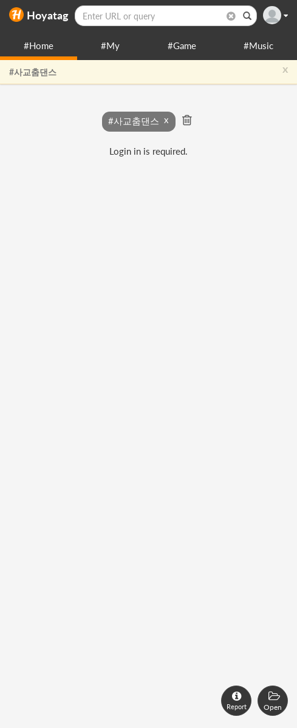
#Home (38, 45)
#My (110, 45)
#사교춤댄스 (32, 72)
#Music (258, 45)
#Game (182, 45)
